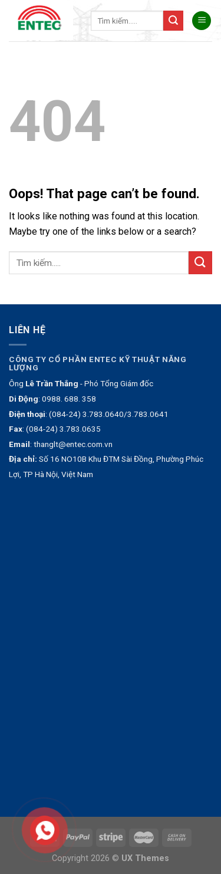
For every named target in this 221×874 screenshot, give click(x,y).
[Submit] (173, 21)
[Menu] (201, 21)
